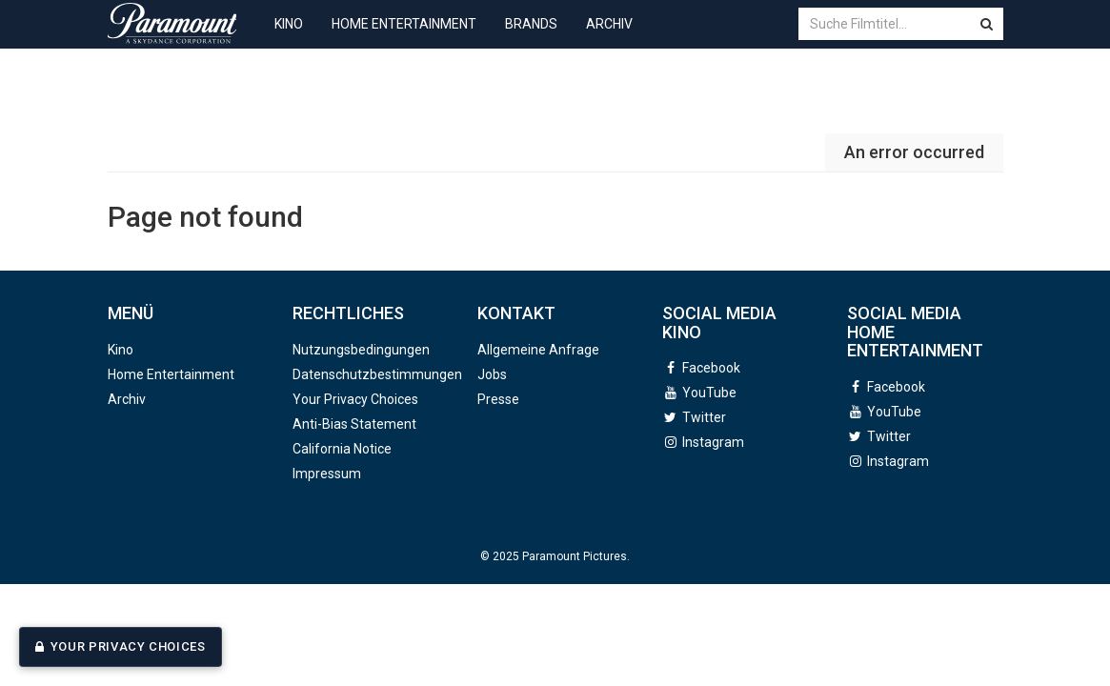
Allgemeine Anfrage (538, 349)
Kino (288, 38)
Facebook (711, 367)
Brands (531, 38)
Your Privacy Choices (128, 646)
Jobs (492, 374)
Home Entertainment (404, 38)
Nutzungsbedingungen (361, 349)
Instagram (713, 442)
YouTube (709, 392)
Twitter (704, 417)
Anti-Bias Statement (354, 424)
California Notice (342, 448)
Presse (498, 399)
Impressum (327, 473)
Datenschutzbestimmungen (377, 374)
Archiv (609, 38)
